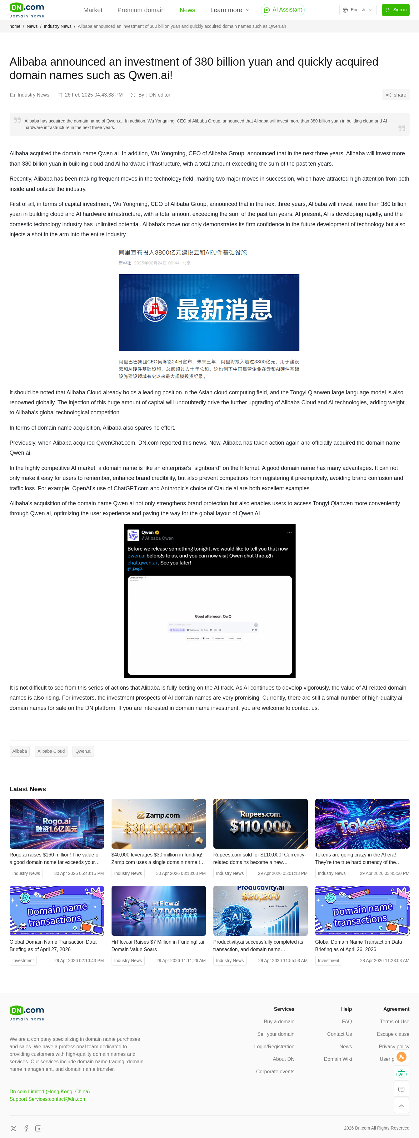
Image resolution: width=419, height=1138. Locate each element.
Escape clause (393, 1034)
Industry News (58, 26)
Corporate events (275, 1071)
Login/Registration (274, 1046)
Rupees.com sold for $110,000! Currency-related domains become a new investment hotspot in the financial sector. (259, 859)
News (187, 10)
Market (92, 10)
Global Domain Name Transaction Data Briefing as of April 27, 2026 (53, 945)
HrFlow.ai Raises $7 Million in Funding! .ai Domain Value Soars (158, 945)
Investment (23, 960)
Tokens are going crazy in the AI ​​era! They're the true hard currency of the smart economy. (355, 859)
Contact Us (339, 1034)
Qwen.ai (83, 751)
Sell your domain (275, 1034)
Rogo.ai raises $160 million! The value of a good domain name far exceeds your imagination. (55, 859)
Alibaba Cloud (51, 751)
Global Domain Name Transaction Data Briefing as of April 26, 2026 (358, 945)
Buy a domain (279, 1021)
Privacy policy (394, 1046)
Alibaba (19, 751)
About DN (283, 1059)
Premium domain (141, 10)
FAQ (347, 1021)
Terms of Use (394, 1021)
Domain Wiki (338, 1059)
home (15, 26)
